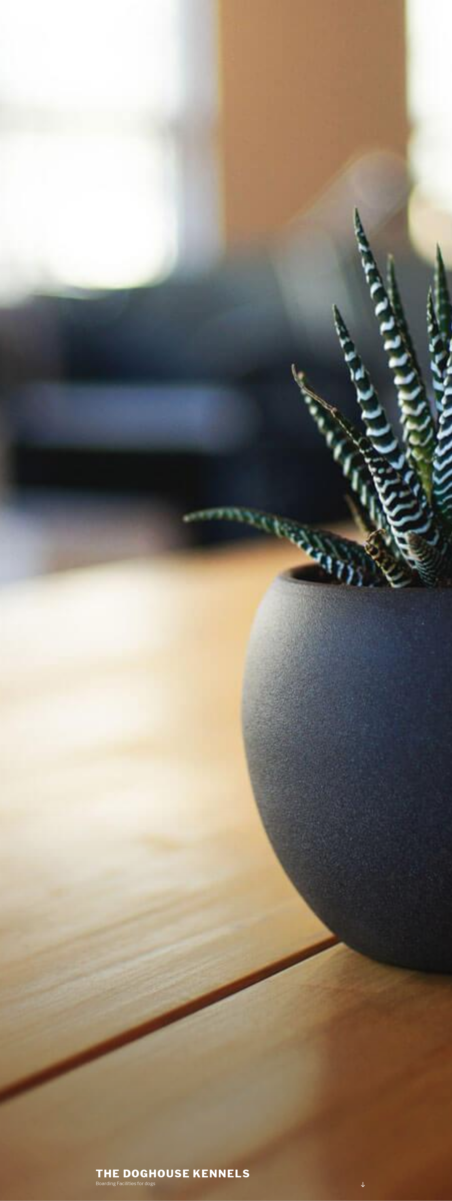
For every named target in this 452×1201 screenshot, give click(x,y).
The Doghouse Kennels (173, 1173)
